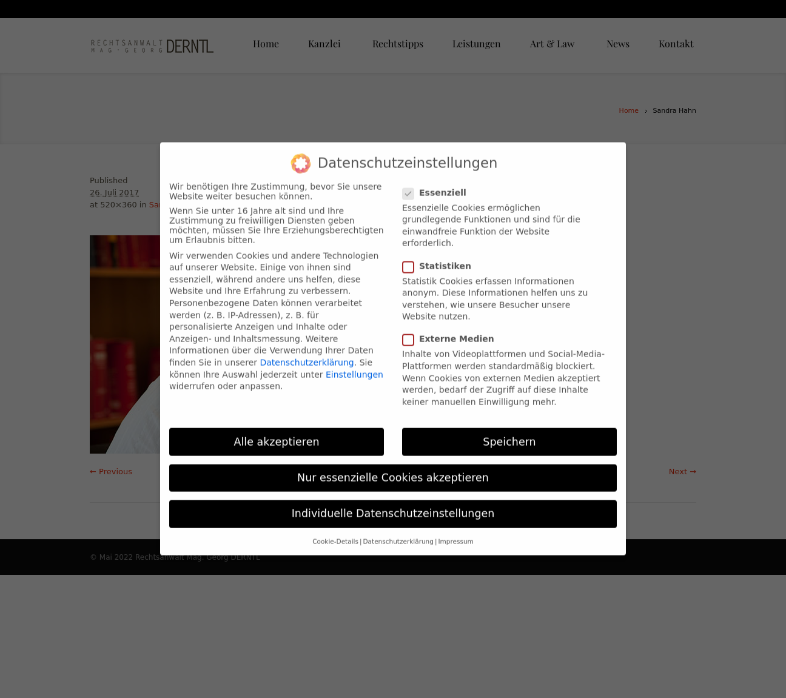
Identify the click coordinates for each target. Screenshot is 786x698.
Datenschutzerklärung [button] (398, 531)
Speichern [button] (509, 432)
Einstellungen (354, 364)
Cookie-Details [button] (335, 531)
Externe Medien (452, 329)
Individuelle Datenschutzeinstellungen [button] (393, 503)
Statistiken (440, 256)
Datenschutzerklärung (307, 352)
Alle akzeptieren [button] (276, 432)
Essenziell (438, 182)
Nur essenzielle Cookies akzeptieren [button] (393, 467)
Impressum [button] (455, 531)
